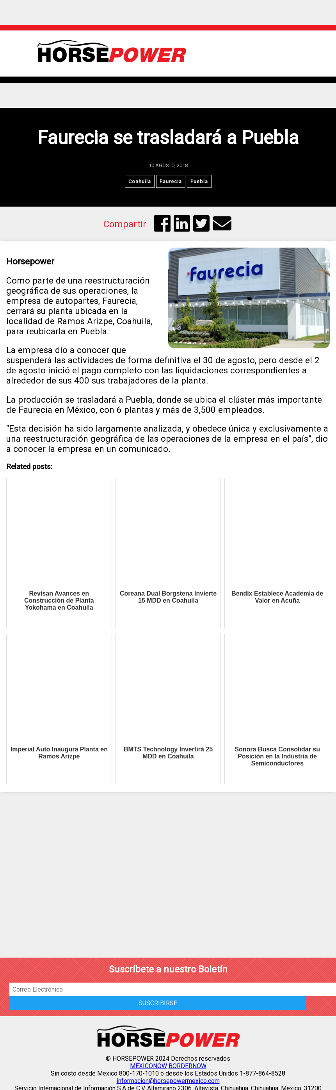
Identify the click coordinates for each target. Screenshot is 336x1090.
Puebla (199, 181)
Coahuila (139, 181)
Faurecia (171, 181)
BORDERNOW (187, 1066)
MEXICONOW (148, 1066)
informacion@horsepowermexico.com (168, 1081)
